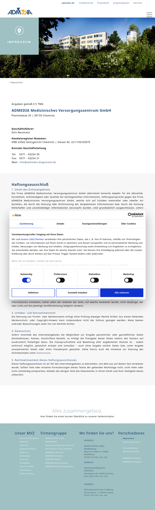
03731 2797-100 (91, 495)
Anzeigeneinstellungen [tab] (94, 223)
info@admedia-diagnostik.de (37, 162)
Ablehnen (33, 292)
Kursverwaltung (130, 448)
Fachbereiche (86, 3)
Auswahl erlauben (77, 292)
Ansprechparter (121, 3)
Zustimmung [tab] (26, 223)
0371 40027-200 (91, 476)
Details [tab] (60, 223)
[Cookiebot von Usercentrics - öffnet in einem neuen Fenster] (130, 215)
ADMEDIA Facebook (132, 458)
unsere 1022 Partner (32, 239)
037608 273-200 (91, 457)
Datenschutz (43, 352)
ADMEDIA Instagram (132, 462)
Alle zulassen (122, 292)
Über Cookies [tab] (128, 223)
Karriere (138, 3)
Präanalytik (103, 3)
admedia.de (68, 3)
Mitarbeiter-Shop (131, 451)
